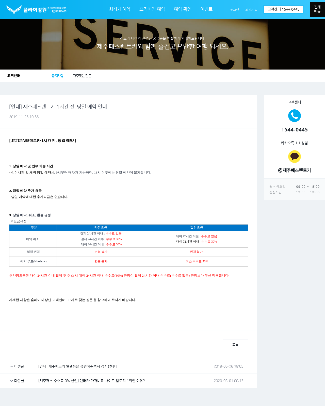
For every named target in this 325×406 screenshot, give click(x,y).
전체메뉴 (317, 9)
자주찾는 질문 (82, 76)
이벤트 (206, 9)
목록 (235, 345)
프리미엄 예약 (152, 9)
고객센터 (283, 9)
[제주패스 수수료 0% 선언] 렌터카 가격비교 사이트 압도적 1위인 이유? (91, 381)
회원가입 (251, 9)
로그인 (234, 9)
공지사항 (57, 76)
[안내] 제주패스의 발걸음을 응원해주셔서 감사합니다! (78, 366)
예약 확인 (182, 9)
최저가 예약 (120, 9)
